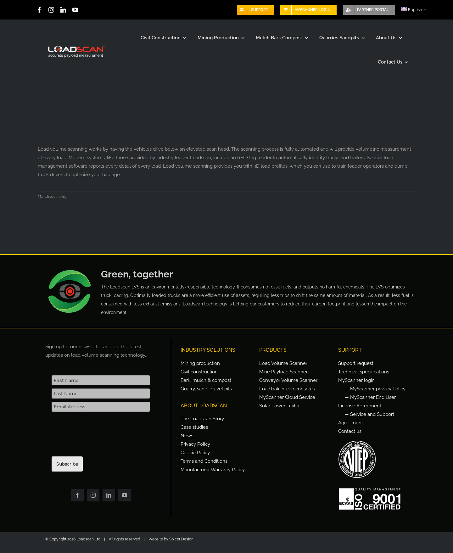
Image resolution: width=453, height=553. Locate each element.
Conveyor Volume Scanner (288, 380)
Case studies (194, 427)
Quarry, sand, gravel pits (206, 389)
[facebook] (39, 10)
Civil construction (199, 372)
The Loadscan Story (202, 419)
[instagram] (51, 10)
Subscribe (67, 464)
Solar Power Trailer (279, 406)
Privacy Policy (195, 444)
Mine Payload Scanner (283, 372)
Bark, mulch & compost (206, 380)
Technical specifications (363, 372)
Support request (355, 363)
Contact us (349, 431)
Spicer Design (181, 539)
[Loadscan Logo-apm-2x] (75, 46)
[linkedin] (63, 10)
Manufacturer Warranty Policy (213, 469)
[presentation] (99, 437)
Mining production (200, 363)
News (187, 435)
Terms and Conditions (204, 461)
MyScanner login (356, 380)
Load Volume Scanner (283, 363)
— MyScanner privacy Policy (374, 389)
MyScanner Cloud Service (287, 397)
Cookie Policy (195, 452)
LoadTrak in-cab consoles (287, 389)
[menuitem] (414, 9)
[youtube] (75, 10)
